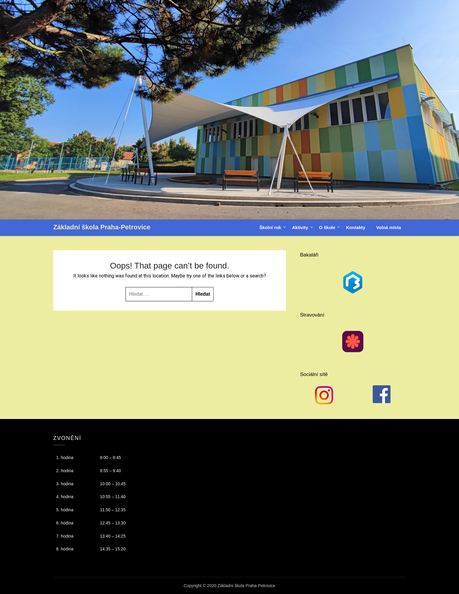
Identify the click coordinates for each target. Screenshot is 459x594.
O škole (327, 227)
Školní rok (270, 227)
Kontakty (355, 227)
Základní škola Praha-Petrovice (101, 227)
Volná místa (388, 227)
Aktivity (300, 227)
